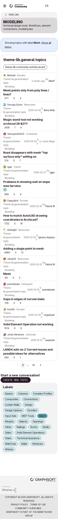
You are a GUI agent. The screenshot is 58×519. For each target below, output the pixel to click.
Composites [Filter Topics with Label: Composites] (11, 399)
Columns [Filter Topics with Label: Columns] (23, 393)
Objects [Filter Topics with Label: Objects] (23, 421)
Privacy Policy (19, 504)
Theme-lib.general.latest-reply (16, 81)
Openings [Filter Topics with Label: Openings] (38, 421)
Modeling (9, 86)
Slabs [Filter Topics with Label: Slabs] (8, 432)
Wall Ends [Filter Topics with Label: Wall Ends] (10, 443)
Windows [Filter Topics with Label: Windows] (37, 443)
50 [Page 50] (33, 365)
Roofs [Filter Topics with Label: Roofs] (33, 427)
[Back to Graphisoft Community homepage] (19, 5)
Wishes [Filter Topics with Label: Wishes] (9, 449)
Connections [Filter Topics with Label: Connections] (31, 399)
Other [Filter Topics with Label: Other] (8, 427)
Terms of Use (38, 504)
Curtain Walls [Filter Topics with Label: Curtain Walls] (12, 404)
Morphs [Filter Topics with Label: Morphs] (9, 421)
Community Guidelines (28, 508)
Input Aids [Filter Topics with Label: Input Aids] (10, 415)
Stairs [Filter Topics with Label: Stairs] (8, 438)
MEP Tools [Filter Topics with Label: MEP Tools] (28, 415)
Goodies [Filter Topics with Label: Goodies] (32, 410)
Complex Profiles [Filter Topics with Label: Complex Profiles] (42, 393)
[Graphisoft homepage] (43, 480)
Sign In (53, 5)
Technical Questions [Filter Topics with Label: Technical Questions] (28, 438)
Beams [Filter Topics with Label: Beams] (9, 393)
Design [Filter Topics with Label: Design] (28, 404)
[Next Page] (40, 365)
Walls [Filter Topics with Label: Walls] (24, 443)
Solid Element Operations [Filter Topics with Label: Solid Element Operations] (31, 432)
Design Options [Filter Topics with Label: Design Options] (13, 410)
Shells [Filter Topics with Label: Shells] (46, 427)
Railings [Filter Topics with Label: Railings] (21, 427)
